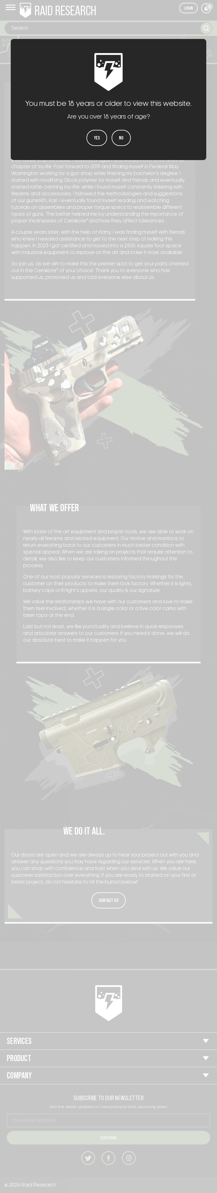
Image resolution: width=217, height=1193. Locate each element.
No (121, 138)
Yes (97, 138)
